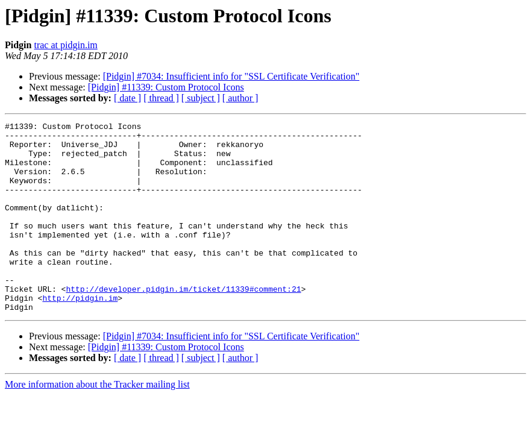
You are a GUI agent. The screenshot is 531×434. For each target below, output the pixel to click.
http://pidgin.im (80, 334)
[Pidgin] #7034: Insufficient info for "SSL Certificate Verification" (231, 76)
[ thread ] (161, 98)
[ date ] (127, 98)
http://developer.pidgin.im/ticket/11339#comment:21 (183, 323)
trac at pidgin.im (65, 45)
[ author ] (240, 98)
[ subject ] (200, 98)
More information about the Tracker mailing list (97, 422)
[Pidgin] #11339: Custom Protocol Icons (166, 87)
